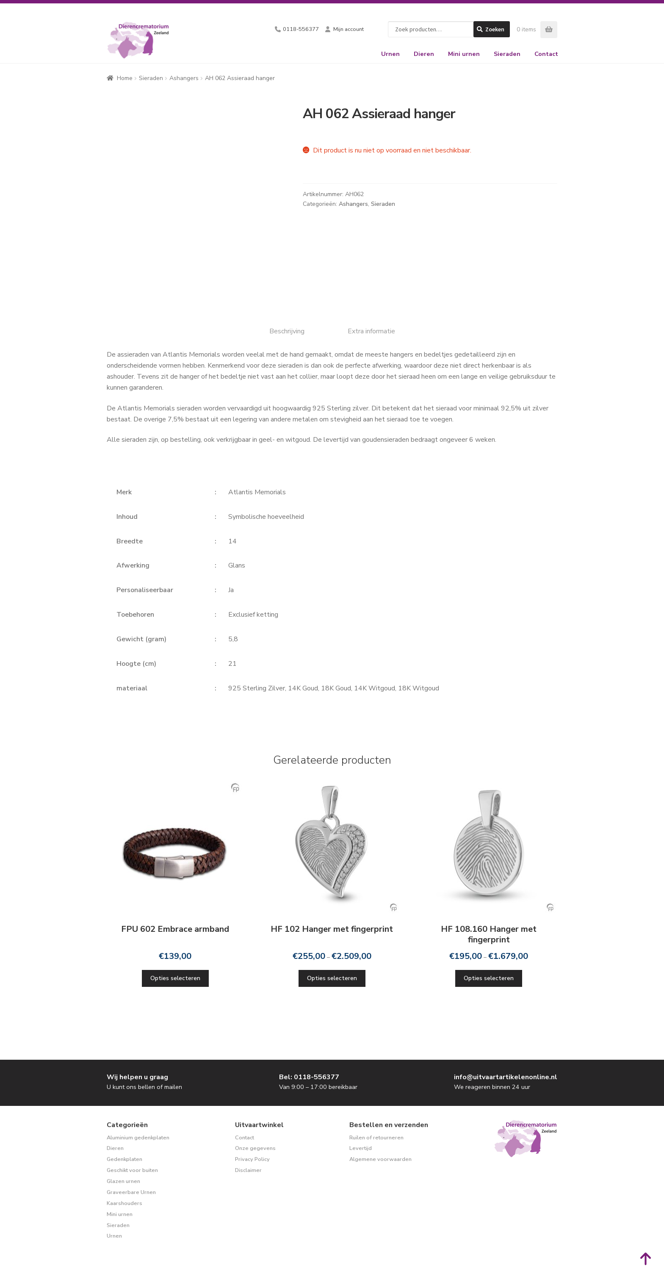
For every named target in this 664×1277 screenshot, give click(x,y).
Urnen (390, 54)
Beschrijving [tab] (286, 331)
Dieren (424, 54)
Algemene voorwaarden (380, 1159)
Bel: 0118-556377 (309, 1077)
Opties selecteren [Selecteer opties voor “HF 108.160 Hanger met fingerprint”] (489, 978)
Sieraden (507, 54)
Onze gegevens (255, 1148)
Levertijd (360, 1148)
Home (125, 78)
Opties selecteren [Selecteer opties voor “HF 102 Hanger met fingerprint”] (332, 978)
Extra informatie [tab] (371, 331)
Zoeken (494, 29)
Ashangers (184, 78)
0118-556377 (301, 29)
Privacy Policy (252, 1159)
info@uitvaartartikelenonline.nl (505, 1077)
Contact (546, 54)
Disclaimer (248, 1170)
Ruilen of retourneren (376, 1137)
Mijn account (348, 29)
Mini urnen (464, 54)
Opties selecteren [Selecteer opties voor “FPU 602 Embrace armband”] (175, 978)
